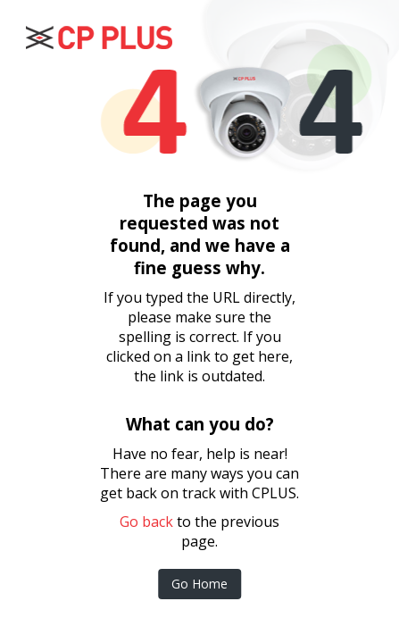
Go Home (199, 583)
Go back (146, 521)
